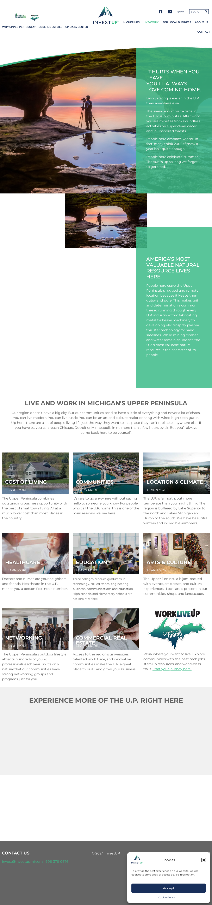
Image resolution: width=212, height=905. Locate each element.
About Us (201, 22)
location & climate (174, 482)
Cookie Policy (166, 897)
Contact (203, 31)
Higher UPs (131, 22)
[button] (204, 860)
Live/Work (151, 22)
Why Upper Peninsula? (19, 26)
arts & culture (168, 562)
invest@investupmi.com (22, 862)
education (91, 562)
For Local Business (176, 22)
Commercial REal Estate (101, 640)
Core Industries (50, 26)
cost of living (26, 482)
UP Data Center (76, 26)
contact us (16, 853)
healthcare (22, 562)
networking (23, 638)
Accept (168, 888)
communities (94, 482)
